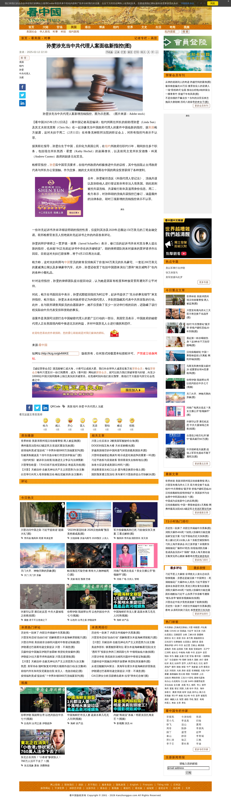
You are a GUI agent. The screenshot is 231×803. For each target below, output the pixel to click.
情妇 (167, 656)
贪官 (205, 652)
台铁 (185, 634)
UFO (176, 645)
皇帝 (198, 695)
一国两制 (205, 656)
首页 (31, 27)
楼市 (174, 667)
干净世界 (59, 788)
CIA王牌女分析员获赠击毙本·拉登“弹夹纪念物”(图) (120, 675)
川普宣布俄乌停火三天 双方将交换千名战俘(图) (199, 314)
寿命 (174, 703)
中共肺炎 (169, 627)
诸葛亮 (204, 695)
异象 (39, 575)
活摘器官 (178, 634)
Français (148, 784)
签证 (177, 688)
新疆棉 (200, 634)
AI (131, 723)
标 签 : (24, 57)
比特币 (178, 663)
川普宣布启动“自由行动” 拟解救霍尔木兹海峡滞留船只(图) (54, 637)
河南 (119, 579)
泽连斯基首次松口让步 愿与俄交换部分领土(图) (118, 469)
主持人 (130, 579)
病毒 (167, 631)
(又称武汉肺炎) (181, 627)
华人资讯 (45, 31)
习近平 (190, 631)
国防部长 (136, 538)
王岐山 (194, 645)
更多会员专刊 (201, 105)
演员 (127, 723)
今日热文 (27, 497)
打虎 (186, 656)
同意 (212, 3)
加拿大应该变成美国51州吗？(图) (110, 464)
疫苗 (179, 638)
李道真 (185, 720)
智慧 (181, 699)
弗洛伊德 (169, 645)
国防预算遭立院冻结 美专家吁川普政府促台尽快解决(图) (123, 474)
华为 (172, 656)
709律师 (194, 674)
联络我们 (69, 784)
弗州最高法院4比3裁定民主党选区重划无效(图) (47, 445)
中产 (189, 667)
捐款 (81, 784)
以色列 (73, 620)
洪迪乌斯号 (85, 538)
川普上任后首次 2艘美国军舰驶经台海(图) (115, 440)
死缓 (41, 538)
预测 (83, 579)
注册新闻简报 (175, 757)
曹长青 (185, 743)
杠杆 (167, 663)
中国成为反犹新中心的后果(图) (181, 500)
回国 (182, 688)
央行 (201, 659)
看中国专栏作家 (177, 711)
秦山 (169, 736)
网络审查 (176, 678)
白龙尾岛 (176, 681)
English (134, 784)
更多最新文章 (201, 512)
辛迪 (198, 743)
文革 (179, 703)
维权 (188, 674)
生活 (158, 27)
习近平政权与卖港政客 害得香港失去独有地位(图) (119, 460)
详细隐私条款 (187, 3)
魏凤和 (34, 538)
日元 (201, 663)
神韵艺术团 (75, 788)
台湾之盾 (82, 620)
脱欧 (196, 659)
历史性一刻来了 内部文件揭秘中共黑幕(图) (45, 632)
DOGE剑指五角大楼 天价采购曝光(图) (113, 445)
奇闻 (172, 27)
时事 (55, 31)
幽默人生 (174, 699)
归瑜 (198, 720)
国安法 (168, 638)
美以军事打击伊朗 (175, 267)
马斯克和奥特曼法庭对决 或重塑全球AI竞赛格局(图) (199, 369)
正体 (117, 52)
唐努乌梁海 (199, 678)
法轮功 (168, 678)
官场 (59, 27)
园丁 (169, 732)
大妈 (179, 670)
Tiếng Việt (163, 784)
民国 (179, 692)
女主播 (177, 685)
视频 (186, 27)
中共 (181, 645)
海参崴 (195, 667)
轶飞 (169, 724)
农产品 (125, 620)
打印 (136, 52)
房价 (184, 670)
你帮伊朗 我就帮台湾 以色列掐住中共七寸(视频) (198, 383)
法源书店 (91, 788)
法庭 (21, 77)
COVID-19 (174, 631)
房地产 (168, 667)
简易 (198, 716)
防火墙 (182, 674)
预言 (196, 699)
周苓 (169, 728)
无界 (188, 788)
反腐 (182, 656)
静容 (184, 736)
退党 (201, 642)
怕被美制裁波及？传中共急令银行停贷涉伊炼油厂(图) (51, 455)
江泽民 (168, 652)
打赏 (123, 52)
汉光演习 (169, 642)
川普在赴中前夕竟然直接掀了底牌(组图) (186, 602)
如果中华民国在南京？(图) (179, 496)
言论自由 (169, 685)
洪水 (184, 638)
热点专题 (172, 261)
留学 (204, 685)
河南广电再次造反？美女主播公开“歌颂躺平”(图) (199, 411)
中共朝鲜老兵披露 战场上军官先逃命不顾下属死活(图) (199, 453)
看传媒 (138, 788)
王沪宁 (206, 649)
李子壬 (170, 743)
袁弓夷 (190, 638)
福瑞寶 (150, 788)
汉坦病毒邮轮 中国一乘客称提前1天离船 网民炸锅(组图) (198, 355)
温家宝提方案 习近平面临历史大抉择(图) (187, 536)
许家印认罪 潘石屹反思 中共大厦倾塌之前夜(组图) (198, 425)
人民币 (190, 663)
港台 (88, 27)
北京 (167, 670)
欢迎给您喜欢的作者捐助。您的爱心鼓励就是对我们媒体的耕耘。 (69, 333)
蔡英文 (207, 667)
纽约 (116, 27)
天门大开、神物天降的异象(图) (38, 570)
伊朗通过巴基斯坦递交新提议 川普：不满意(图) (48, 647)
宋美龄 (168, 695)
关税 (174, 649)
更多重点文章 (201, 463)
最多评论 (176, 568)
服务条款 (106, 784)
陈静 (184, 728)
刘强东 (173, 670)
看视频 (115, 788)
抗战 (189, 692)
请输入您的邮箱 (188, 763)
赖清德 (201, 645)
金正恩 (187, 645)
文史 (144, 27)
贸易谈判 (198, 649)
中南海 (182, 652)
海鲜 (119, 620)
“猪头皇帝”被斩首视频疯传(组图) (182, 598)
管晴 (136, 579)
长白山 (168, 681)
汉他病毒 (74, 538)
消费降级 (45, 765)
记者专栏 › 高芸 (145, 38)
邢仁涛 (170, 739)
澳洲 (174, 692)
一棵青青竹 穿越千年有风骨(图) (182, 94)
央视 (183, 685)
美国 (74, 27)
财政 (179, 667)
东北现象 (29, 765)
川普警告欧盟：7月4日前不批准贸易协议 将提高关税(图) (53, 464)
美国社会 (31, 31)
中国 (67, 262)
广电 (124, 579)
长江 (174, 638)
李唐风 (200, 728)
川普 (190, 627)
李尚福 (27, 538)
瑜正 (184, 739)
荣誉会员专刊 (175, 75)
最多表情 (199, 568)
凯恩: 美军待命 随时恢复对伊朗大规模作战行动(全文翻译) (53, 666)
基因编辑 (174, 674)
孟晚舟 (168, 649)
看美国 (36, 38)
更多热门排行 (201, 560)
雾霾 (167, 674)
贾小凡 (170, 720)
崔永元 (175, 652)
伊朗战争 (91, 620)
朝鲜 (184, 659)
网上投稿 (55, 784)
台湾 (201, 667)
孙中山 (195, 692)
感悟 (186, 699)
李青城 (200, 736)
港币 (206, 663)
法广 (167, 659)
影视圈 (120, 723)
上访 (201, 674)
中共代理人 (24, 73)
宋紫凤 (170, 716)
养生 (184, 703)
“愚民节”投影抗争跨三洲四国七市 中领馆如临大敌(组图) (123, 651)
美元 (172, 663)
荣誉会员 (137, 368)
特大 (143, 52)
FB (180, 659)
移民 (193, 685)
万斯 (186, 649)
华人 (188, 685)
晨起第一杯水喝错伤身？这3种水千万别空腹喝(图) (198, 342)
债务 (206, 659)
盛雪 (184, 732)
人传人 (105, 538)
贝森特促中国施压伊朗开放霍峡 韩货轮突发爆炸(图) (50, 651)
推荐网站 (45, 788)
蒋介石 (202, 692)
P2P (208, 670)
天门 (26, 575)
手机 (191, 699)
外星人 (168, 703)
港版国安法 (199, 638)
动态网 (176, 788)
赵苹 (198, 732)
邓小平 (175, 695)
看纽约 (127, 788)
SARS (190, 681)
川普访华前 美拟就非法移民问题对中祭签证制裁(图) (50, 642)
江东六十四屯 (187, 678)
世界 (130, 27)
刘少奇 (187, 695)
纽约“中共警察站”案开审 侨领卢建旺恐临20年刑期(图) (198, 328)
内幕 (188, 652)
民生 (196, 688)
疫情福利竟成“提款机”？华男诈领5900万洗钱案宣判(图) (52, 450)
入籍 (186, 688)
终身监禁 (48, 538)
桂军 (184, 692)
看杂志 (103, 788)
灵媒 (72, 579)
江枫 (198, 739)
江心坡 (184, 681)
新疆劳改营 (199, 681)
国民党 (195, 642)
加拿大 (190, 659)
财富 (184, 667)
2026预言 (96, 538)
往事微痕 (178, 642)
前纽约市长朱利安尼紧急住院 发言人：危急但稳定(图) (51, 671)
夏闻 (198, 724)
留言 (130, 52)
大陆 (45, 27)
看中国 (46, 14)
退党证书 (163, 788)
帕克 (78, 579)
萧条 (36, 765)
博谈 (102, 27)
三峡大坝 (192, 634)
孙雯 (21, 69)
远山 (184, 724)
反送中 (199, 652)
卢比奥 (204, 627)
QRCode (55, 406)
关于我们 (92, 784)
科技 (63, 31)
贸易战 (183, 631)
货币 (184, 663)
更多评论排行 (201, 613)
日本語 (177, 784)
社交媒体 (174, 659)
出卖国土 (169, 634)
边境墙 (180, 649)
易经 (167, 699)
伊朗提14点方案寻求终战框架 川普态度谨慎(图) (48, 656)
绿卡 (191, 688)
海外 (202, 688)
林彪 (181, 695)
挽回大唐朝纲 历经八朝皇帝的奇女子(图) (187, 102)
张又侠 (144, 538)
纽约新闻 (74, 31)
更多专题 (203, 282)
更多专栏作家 (201, 749)
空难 (88, 579)
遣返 (172, 688)
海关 (167, 688)
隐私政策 (121, 784)
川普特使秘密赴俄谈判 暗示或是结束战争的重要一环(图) (123, 455)
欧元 (196, 663)
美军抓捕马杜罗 (174, 277)
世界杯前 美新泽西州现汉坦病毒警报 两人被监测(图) (51, 440)
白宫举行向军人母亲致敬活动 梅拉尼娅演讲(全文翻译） (52, 474)
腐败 (26, 620)
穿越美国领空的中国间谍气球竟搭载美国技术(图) (119, 450)
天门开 (32, 575)
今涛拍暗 (186, 716)
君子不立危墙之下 (38, 620)
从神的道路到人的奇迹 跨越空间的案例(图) (188, 82)
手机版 (109, 52)
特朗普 (196, 627)
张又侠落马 (172, 272)
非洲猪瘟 (196, 670)
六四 (203, 631)
